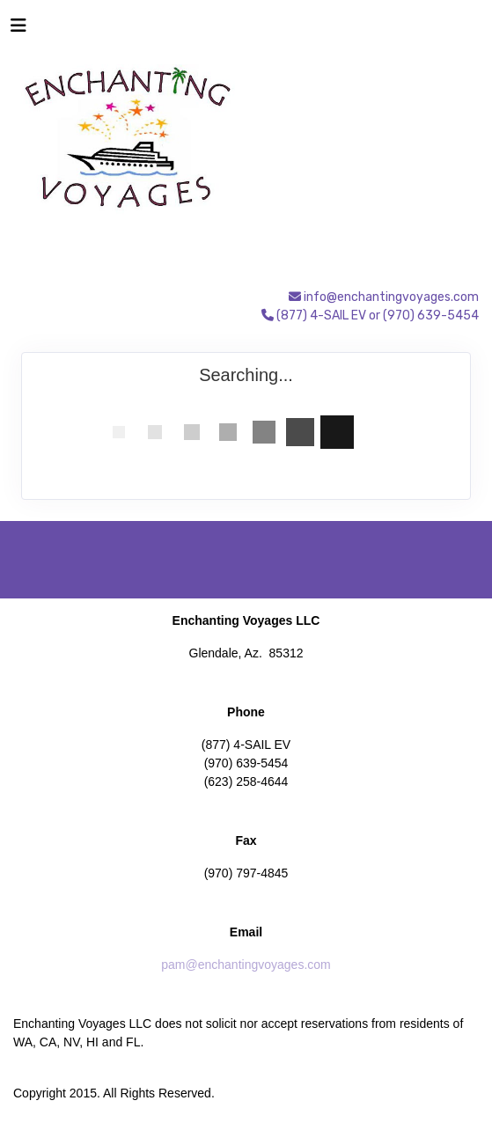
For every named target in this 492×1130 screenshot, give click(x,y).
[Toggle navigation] (18, 30)
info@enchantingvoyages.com (391, 297)
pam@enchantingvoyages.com (245, 965)
